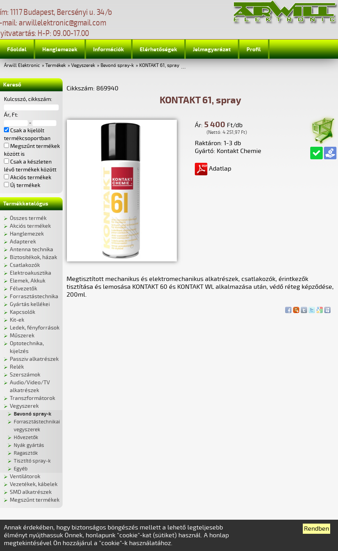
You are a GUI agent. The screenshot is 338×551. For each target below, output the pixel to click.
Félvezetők (23, 288)
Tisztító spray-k (32, 461)
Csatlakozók (25, 265)
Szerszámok (25, 374)
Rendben (316, 529)
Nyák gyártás (29, 445)
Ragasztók (26, 453)
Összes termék (28, 218)
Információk (108, 49)
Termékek (55, 65)
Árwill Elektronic (22, 65)
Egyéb (20, 469)
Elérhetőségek (158, 49)
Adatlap (213, 169)
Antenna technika (31, 249)
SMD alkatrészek (31, 492)
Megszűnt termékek (34, 500)
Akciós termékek (30, 226)
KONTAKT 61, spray (159, 65)
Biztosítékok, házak (33, 257)
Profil (253, 49)
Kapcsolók (22, 312)
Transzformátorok (32, 398)
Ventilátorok (25, 476)
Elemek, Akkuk (27, 280)
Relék (17, 367)
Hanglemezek (59, 49)
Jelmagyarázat (212, 49)
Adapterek (23, 241)
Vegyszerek (83, 65)
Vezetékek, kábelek (34, 484)
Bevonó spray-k (117, 65)
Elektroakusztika (30, 273)
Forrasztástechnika (34, 296)
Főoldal (17, 49)
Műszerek (22, 335)
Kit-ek (17, 320)
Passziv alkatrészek (34, 359)
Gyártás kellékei (30, 304)
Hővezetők (26, 437)
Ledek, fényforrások (34, 327)
